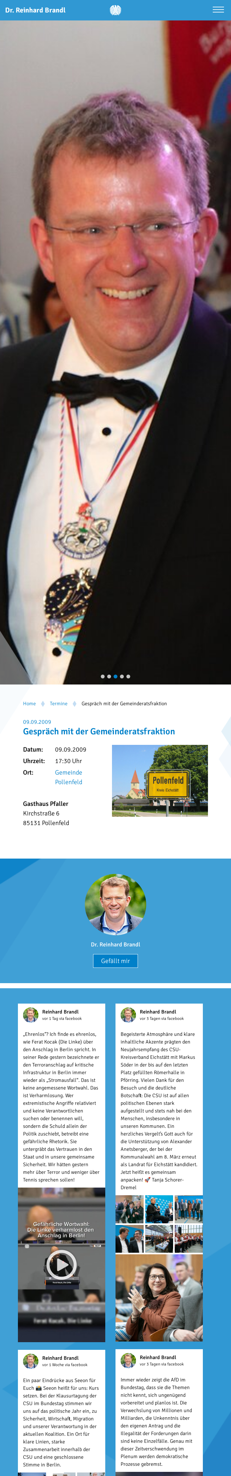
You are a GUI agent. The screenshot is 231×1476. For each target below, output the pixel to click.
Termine (59, 703)
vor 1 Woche (53, 1364)
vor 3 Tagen (150, 1018)
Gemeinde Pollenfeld (68, 777)
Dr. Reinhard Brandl (115, 944)
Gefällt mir (115, 961)
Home (29, 703)
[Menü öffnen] (218, 10)
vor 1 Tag (50, 1018)
